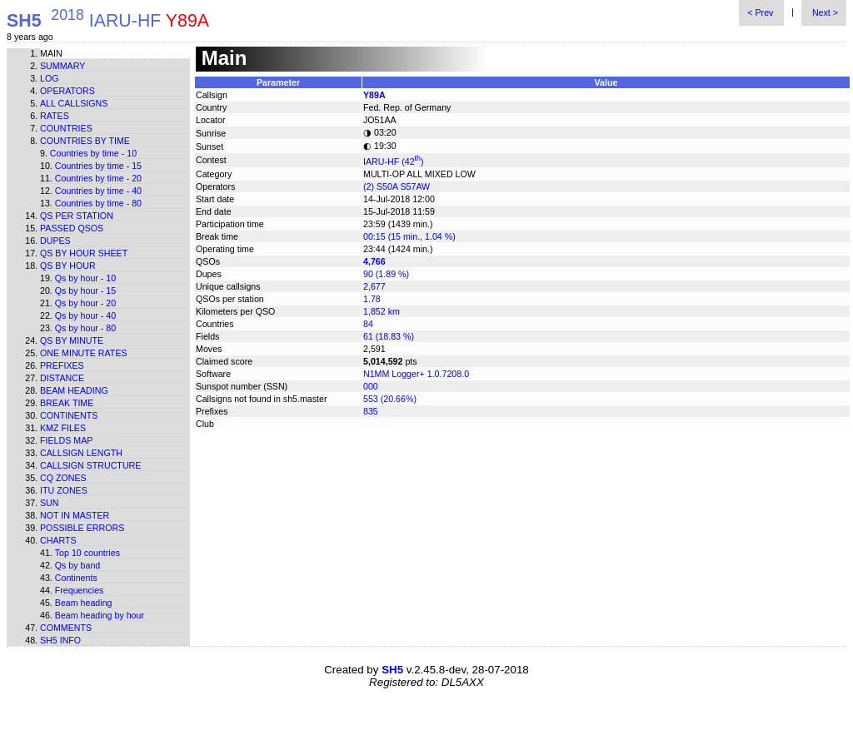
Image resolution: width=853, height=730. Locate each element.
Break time (66, 403)
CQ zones (63, 478)
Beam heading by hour (99, 615)
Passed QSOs (71, 228)
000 (370, 386)
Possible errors (82, 528)
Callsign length (81, 453)
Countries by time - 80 (98, 203)
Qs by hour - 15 (85, 290)
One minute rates (83, 353)
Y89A (374, 95)
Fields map (66, 440)
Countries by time (85, 141)
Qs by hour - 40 (85, 315)
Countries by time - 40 (98, 191)
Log (49, 78)
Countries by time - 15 (98, 166)
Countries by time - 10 (93, 153)
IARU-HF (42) (393, 161)
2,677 (374, 286)
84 (368, 324)
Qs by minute (71, 340)
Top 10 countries (87, 553)
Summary (62, 66)
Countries (66, 128)
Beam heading (74, 390)
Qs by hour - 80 (85, 328)
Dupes (55, 241)
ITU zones (63, 490)
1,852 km (381, 311)
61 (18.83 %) (388, 336)
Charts (58, 540)
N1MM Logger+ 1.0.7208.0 (416, 374)
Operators (67, 91)
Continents (68, 415)
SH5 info (60, 640)
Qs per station (76, 216)
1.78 (372, 299)
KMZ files (63, 428)
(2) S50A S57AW (396, 186)
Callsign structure (90, 465)
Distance (62, 378)
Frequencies (79, 590)
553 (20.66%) (390, 399)
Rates (54, 116)
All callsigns (73, 103)
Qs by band (78, 565)
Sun (49, 503)
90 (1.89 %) (386, 274)
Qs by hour (68, 266)
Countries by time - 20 (98, 178)
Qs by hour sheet (83, 253)
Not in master (74, 515)
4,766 (374, 261)
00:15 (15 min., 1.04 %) (409, 236)
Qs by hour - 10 (85, 278)
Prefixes (62, 365)
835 (370, 411)
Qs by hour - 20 (85, 303)
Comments (66, 628)
